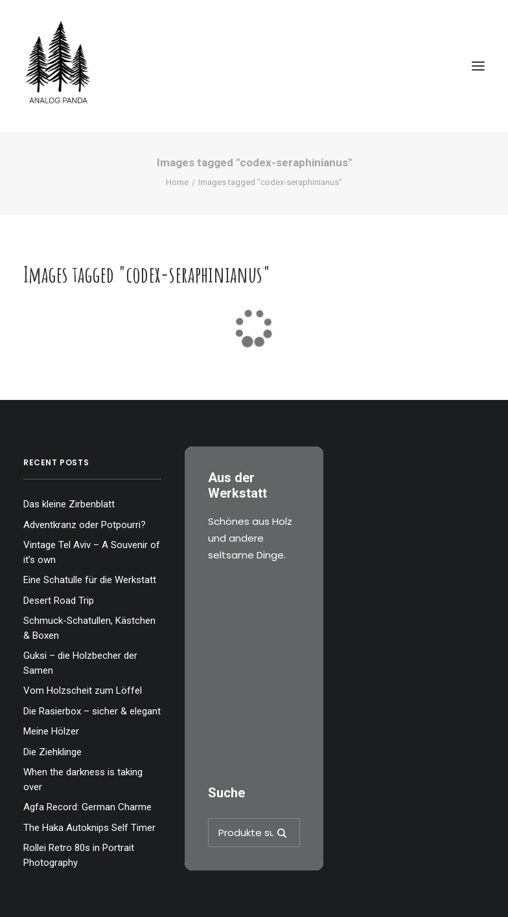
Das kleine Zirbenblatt (69, 504)
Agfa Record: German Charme (87, 807)
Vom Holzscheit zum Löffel (82, 690)
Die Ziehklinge (52, 752)
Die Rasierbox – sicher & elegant (92, 711)
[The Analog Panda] (254, 66)
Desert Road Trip (58, 600)
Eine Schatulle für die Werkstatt (89, 580)
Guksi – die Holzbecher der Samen (80, 663)
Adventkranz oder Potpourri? (84, 525)
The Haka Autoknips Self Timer (89, 828)
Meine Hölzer (51, 731)
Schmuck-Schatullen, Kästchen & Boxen (89, 628)
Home (177, 182)
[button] (478, 66)
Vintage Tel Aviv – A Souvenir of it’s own (91, 552)
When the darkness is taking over (83, 779)
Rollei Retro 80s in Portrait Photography (78, 855)
